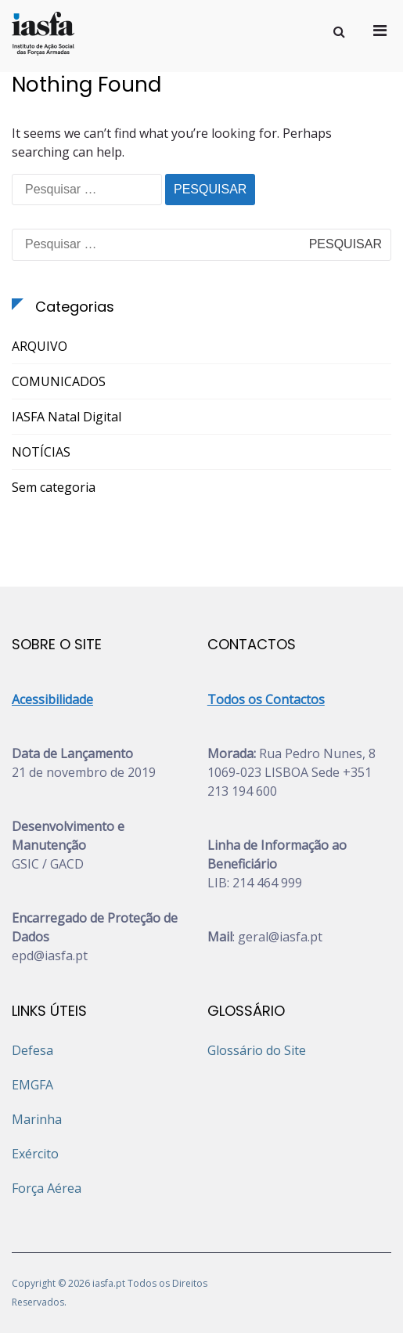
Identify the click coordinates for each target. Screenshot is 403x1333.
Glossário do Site (256, 1050)
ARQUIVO (39, 346)
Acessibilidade (52, 699)
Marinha (37, 1119)
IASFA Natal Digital (66, 416)
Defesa (32, 1050)
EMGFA (32, 1084)
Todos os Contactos (266, 699)
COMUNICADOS (59, 381)
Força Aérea (46, 1188)
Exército (35, 1153)
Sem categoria (53, 487)
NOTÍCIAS (41, 452)
